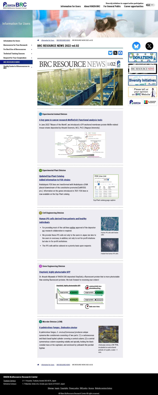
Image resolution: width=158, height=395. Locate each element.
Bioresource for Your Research (15, 45)
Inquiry (57, 388)
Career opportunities (133, 6)
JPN (148, 5)
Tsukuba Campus (10, 381)
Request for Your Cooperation (15, 58)
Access (91, 388)
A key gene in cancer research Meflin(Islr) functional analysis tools (70, 120)
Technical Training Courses (14, 54)
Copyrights (64, 388)
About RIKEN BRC (92, 6)
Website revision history (103, 388)
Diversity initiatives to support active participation (124, 3)
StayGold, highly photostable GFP (54, 272)
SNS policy (84, 388)
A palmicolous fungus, (58, 327)
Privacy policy (74, 388)
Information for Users (71, 6)
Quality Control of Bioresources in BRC (16, 67)
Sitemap (51, 388)
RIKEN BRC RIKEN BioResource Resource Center (15, 5)
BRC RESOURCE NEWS (12, 62)
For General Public (112, 6)
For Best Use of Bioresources (15, 49)
